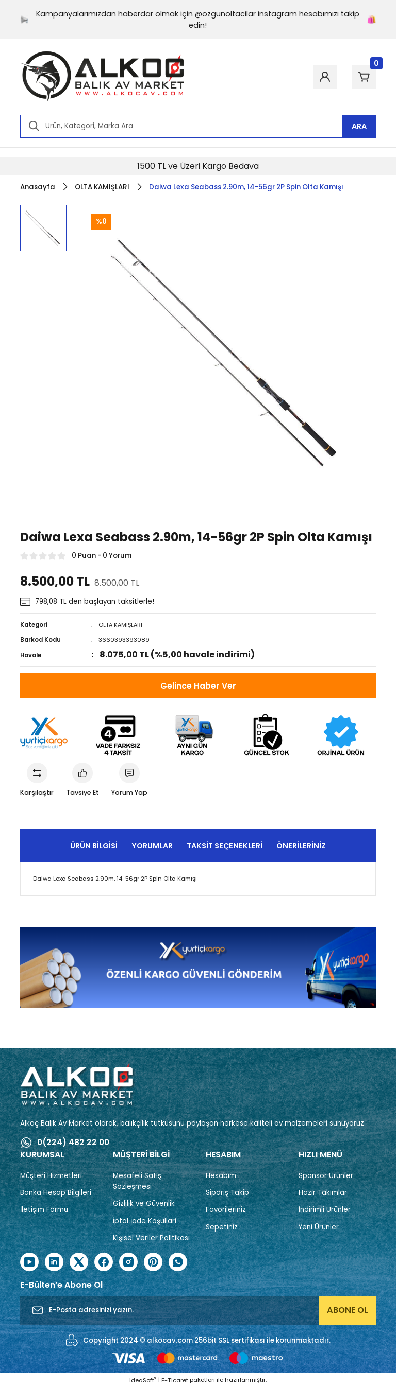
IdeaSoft (142, 1381)
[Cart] (361, 76)
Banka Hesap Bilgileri (55, 1194)
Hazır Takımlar (323, 1194)
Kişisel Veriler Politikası (151, 1239)
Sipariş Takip (227, 1194)
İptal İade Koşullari (144, 1221)
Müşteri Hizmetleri (51, 1176)
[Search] (198, 126)
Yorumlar (152, 846)
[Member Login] (317, 76)
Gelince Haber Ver (198, 685)
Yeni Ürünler (319, 1228)
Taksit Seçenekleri (224, 846)
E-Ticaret (174, 1381)
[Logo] (102, 76)
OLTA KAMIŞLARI (121, 625)
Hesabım (221, 1176)
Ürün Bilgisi (94, 846)
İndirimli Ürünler (325, 1211)
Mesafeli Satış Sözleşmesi (137, 1181)
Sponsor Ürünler (326, 1176)
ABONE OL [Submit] (347, 1311)
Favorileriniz (226, 1211)
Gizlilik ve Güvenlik (144, 1204)
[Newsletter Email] (198, 1311)
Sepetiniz (222, 1228)
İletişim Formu (44, 1211)
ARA (359, 126)
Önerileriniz (301, 846)
